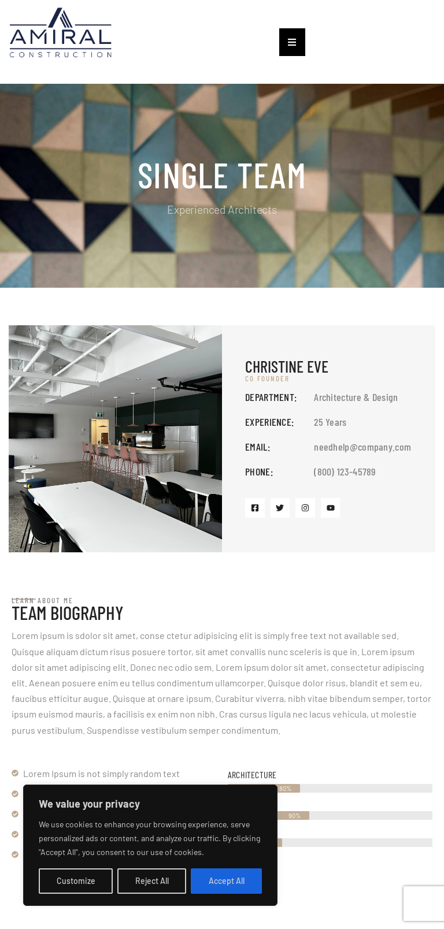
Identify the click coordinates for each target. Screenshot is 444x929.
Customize (76, 881)
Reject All (152, 881)
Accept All (227, 881)
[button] (292, 42)
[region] (150, 845)
